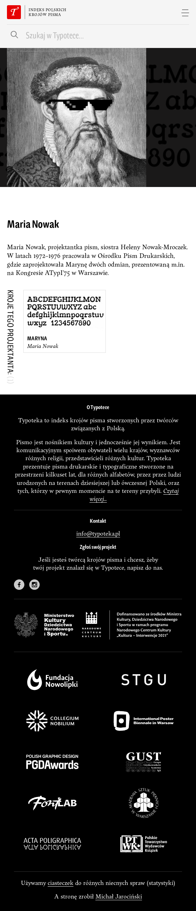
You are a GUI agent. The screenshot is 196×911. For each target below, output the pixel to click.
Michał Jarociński (118, 896)
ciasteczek (60, 882)
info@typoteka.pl (98, 533)
